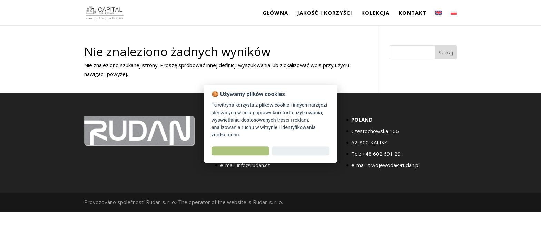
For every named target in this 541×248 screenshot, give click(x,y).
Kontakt (412, 13)
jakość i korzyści (324, 13)
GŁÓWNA (275, 13)
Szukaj (446, 52)
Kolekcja (375, 13)
